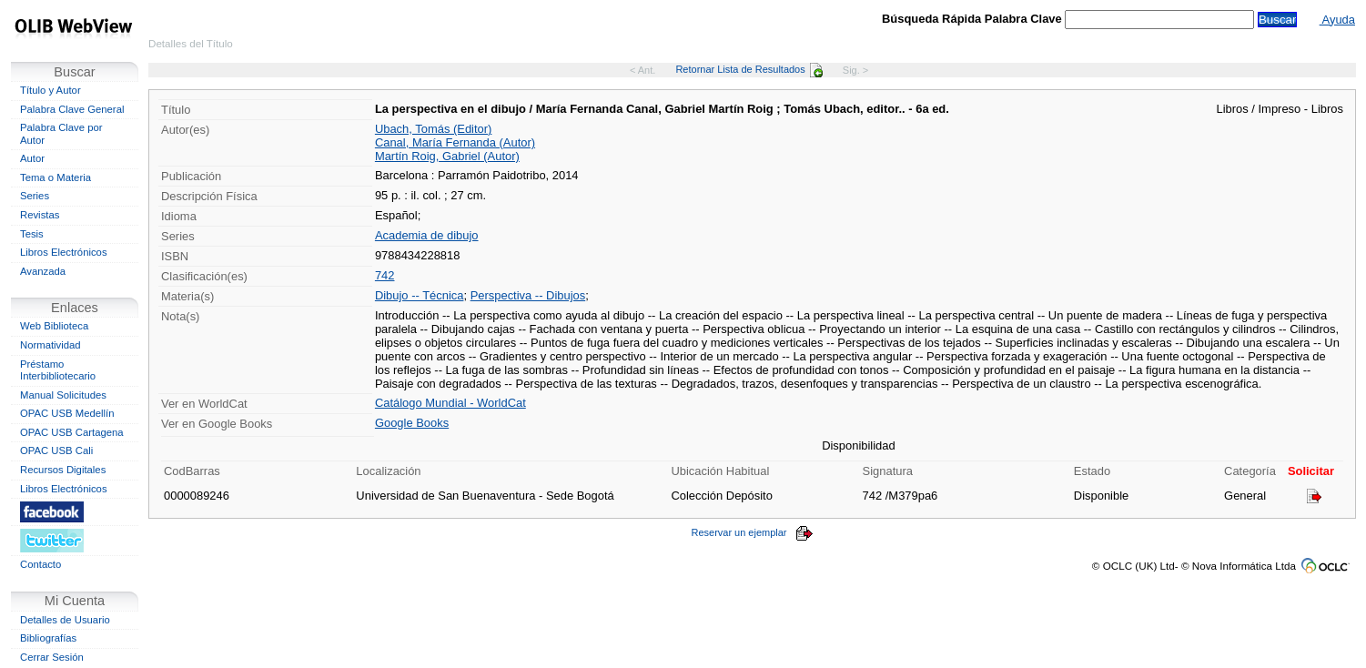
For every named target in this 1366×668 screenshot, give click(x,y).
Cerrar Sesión (52, 657)
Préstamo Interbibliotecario (58, 370)
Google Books (412, 423)
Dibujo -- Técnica (419, 295)
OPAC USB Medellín (67, 413)
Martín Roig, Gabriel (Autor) (447, 156)
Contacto (40, 564)
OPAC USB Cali (56, 450)
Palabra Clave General (72, 109)
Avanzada (43, 271)
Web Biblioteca (54, 325)
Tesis (32, 233)
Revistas (39, 214)
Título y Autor (50, 90)
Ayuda (1337, 19)
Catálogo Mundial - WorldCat (450, 403)
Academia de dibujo (427, 235)
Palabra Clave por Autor (61, 134)
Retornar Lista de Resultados (748, 69)
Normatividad (50, 344)
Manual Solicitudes (63, 395)
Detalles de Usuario (65, 619)
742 (385, 275)
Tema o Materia (55, 177)
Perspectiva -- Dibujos (528, 295)
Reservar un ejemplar (752, 532)
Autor (32, 158)
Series (34, 195)
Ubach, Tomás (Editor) (433, 129)
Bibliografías (48, 638)
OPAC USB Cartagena (72, 432)
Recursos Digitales (63, 469)
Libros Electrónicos (63, 252)
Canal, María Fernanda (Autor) (455, 142)
